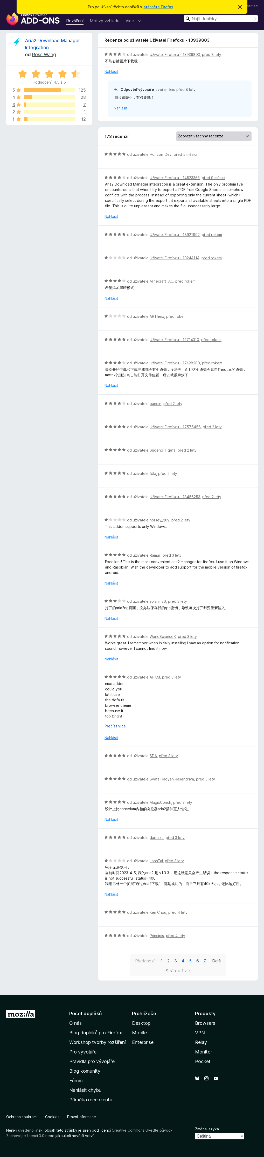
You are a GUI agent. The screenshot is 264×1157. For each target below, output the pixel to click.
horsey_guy (159, 520)
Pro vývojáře (82, 1052)
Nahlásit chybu (85, 1090)
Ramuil (155, 555)
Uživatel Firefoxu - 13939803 (175, 54)
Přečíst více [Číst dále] (115, 726)
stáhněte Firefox (158, 7)
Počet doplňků (85, 1013)
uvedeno (26, 1130)
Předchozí (145, 960)
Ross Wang (44, 54)
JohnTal (156, 861)
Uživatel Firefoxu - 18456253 (175, 497)
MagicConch (160, 802)
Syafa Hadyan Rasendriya (172, 779)
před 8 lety (211, 54)
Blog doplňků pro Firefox (95, 1032)
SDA (153, 756)
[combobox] (221, 18)
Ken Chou (158, 912)
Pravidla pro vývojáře (92, 1061)
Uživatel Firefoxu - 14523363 (175, 177)
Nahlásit (111, 71)
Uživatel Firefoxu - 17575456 (175, 427)
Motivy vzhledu (104, 20)
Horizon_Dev (161, 154)
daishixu (157, 837)
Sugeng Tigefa (163, 450)
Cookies (52, 1117)
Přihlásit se (248, 6)
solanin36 (158, 601)
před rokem (212, 234)
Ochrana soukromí (21, 1117)
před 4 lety (177, 912)
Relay (201, 1042)
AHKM (155, 677)
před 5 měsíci (185, 154)
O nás (75, 1023)
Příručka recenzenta (90, 1099)
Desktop (141, 1023)
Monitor (203, 1052)
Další (216, 960)
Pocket (203, 1061)
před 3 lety (172, 555)
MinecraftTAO (161, 281)
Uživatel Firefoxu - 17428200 (175, 363)
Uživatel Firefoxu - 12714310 (174, 339)
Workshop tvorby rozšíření (97, 1042)
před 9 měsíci (213, 177)
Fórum (76, 1080)
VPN (200, 1032)
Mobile (139, 1032)
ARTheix (157, 316)
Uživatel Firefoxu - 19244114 (174, 258)
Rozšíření (75, 20)
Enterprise (143, 1042)
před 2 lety (172, 403)
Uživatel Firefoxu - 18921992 (175, 234)
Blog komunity (84, 1071)
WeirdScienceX (163, 636)
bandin (155, 403)
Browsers (205, 1023)
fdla (153, 473)
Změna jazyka (207, 1129)
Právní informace (81, 1117)
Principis (157, 935)
